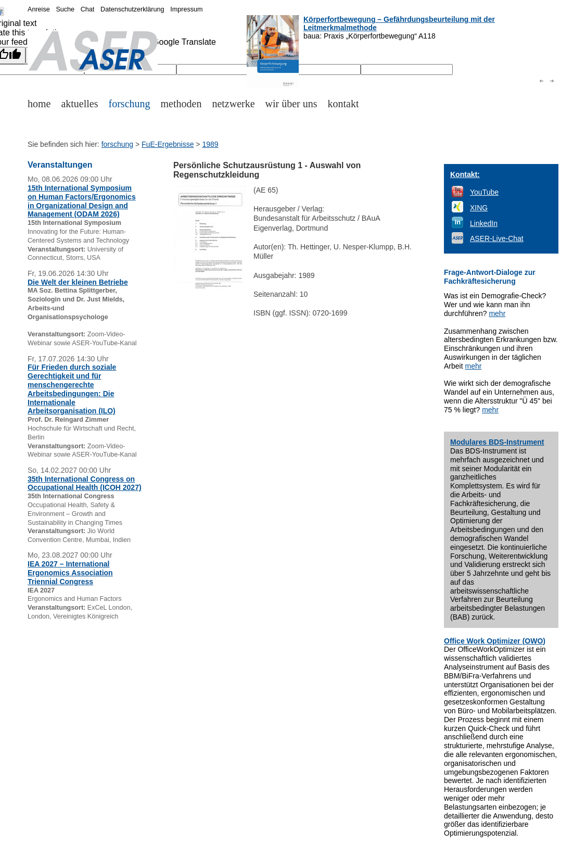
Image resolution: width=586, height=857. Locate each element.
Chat (88, 9)
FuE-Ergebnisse (168, 144)
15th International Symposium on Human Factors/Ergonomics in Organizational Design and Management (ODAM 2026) (82, 201)
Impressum (186, 9)
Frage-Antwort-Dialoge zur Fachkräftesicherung (490, 276)
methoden (181, 103)
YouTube (484, 192)
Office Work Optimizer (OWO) (494, 641)
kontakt (343, 103)
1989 (210, 144)
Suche (65, 9)
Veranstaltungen (60, 164)
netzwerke (233, 103)
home (39, 103)
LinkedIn (484, 223)
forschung (129, 103)
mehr (497, 313)
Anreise (39, 9)
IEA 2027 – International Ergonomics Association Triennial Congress (70, 573)
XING (479, 208)
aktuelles (79, 103)
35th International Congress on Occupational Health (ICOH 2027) (85, 483)
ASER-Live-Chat (497, 238)
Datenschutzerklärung (132, 9)
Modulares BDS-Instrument (497, 442)
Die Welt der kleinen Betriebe (78, 282)
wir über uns (291, 103)
